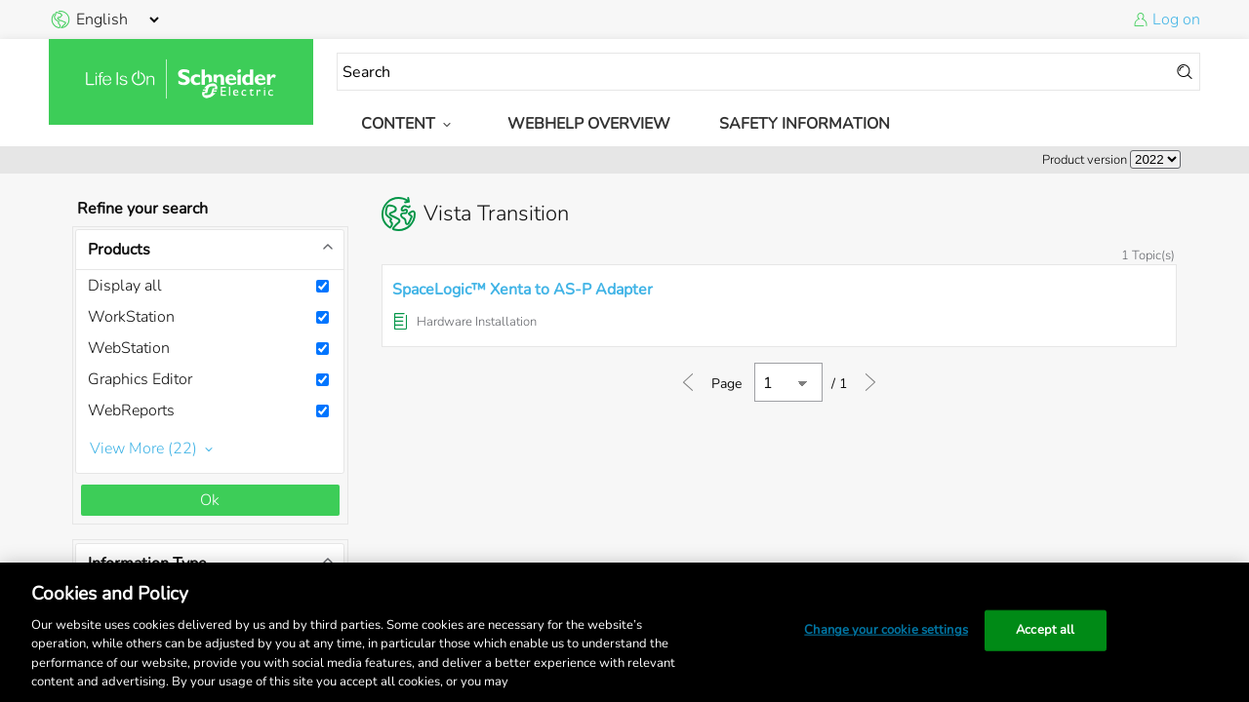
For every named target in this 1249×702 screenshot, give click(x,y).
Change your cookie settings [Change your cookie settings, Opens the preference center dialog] (886, 630)
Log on (1176, 19)
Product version (1084, 160)
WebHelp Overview (588, 124)
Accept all (1045, 630)
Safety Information (804, 124)
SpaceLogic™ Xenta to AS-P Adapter (522, 289)
